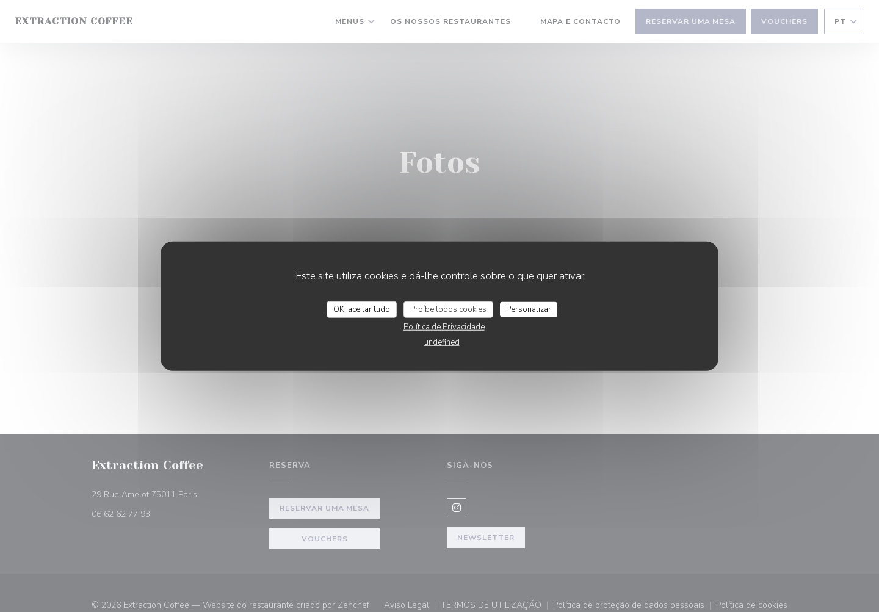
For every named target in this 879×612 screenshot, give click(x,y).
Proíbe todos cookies (448, 308)
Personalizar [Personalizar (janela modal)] (528, 308)
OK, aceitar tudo (361, 308)
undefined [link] (442, 342)
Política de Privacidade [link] (444, 327)
